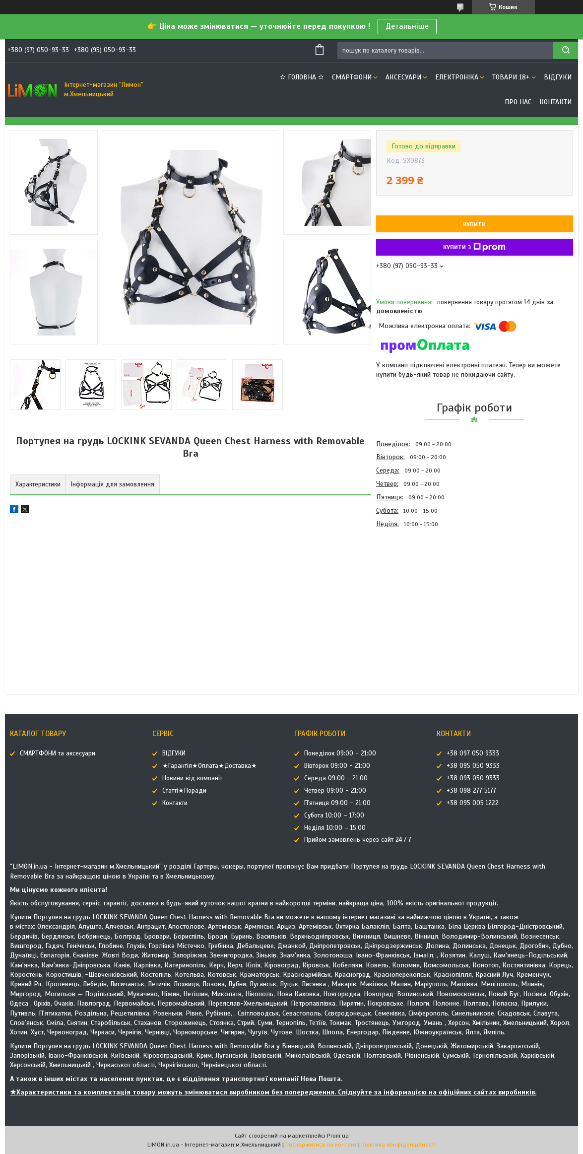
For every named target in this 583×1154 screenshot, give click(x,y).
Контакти (555, 102)
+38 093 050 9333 (473, 778)
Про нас (518, 102)
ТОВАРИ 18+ (511, 77)
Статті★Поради (184, 791)
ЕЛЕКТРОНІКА (456, 77)
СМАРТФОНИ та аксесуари (57, 753)
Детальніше (407, 26)
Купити (474, 224)
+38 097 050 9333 (473, 753)
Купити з (474, 247)
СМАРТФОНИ (352, 77)
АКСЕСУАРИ (403, 77)
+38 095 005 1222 (473, 803)
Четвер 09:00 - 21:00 (335, 791)
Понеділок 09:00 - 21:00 (340, 753)
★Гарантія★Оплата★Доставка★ (209, 766)
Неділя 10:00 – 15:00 (335, 828)
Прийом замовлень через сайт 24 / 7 (357, 840)
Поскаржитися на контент (321, 1144)
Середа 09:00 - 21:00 (336, 778)
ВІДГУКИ (558, 77)
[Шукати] (565, 50)
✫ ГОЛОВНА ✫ (302, 77)
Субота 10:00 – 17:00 (334, 815)
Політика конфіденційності (398, 1144)
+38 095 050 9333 (473, 766)
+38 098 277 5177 (471, 791)
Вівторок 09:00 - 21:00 (337, 766)
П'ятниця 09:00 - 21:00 (337, 803)
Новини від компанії (192, 778)
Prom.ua (338, 1135)
